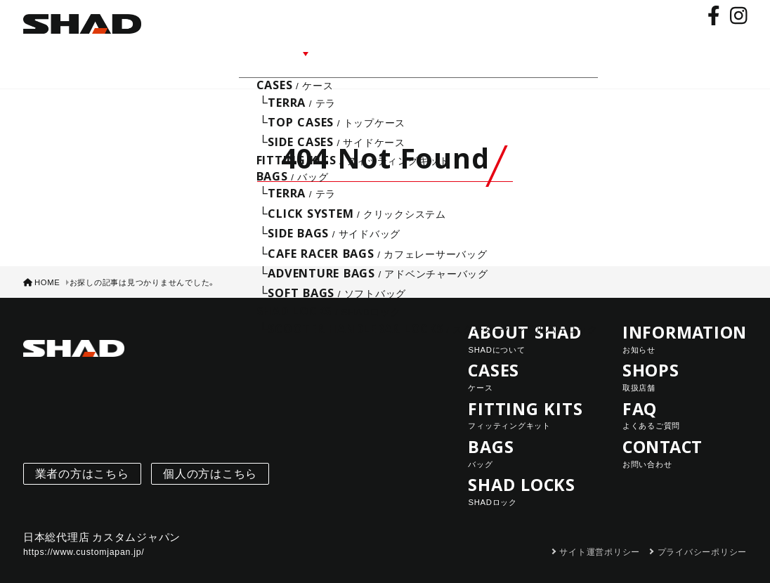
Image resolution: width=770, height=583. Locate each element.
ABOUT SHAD (216, 51)
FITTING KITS (530, 395)
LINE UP (297, 51)
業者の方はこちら (82, 455)
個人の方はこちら (210, 455)
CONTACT (564, 51)
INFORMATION (381, 51)
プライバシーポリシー (703, 533)
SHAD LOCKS (530, 471)
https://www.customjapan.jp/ (84, 533)
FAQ (506, 51)
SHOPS (460, 51)
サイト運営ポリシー (599, 533)
